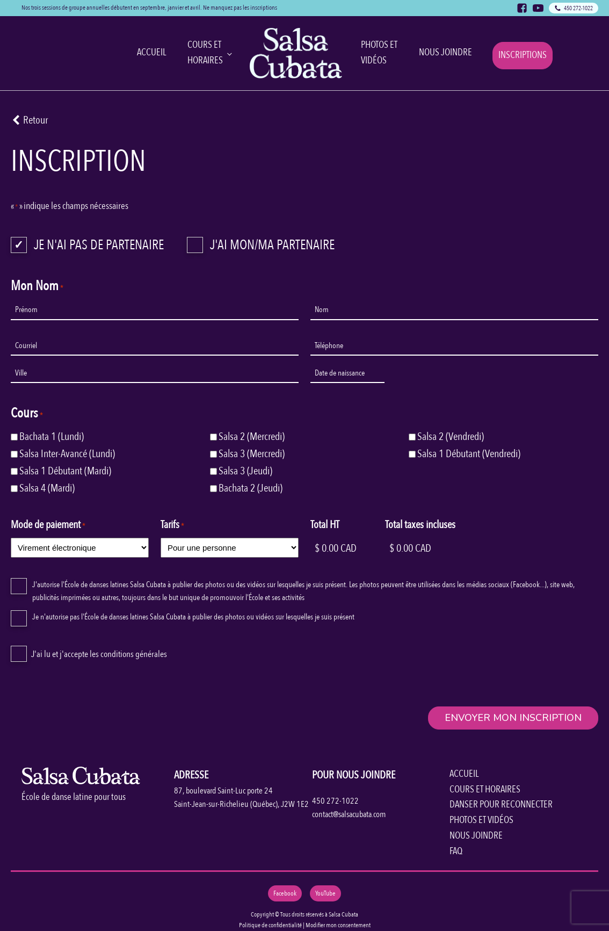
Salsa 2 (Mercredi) (252, 436)
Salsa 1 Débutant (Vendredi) (468, 453)
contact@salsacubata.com (349, 814)
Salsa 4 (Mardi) (47, 488)
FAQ (456, 851)
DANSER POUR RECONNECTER (501, 804)
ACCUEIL (464, 774)
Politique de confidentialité (270, 925)
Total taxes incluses (420, 524)
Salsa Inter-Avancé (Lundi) (67, 453)
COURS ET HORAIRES (485, 789)
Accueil (151, 52)
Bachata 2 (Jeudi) (250, 488)
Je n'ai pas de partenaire (99, 245)
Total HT (324, 524)
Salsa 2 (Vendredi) (450, 436)
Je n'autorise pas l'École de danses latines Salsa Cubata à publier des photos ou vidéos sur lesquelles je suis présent (193, 616)
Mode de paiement (48, 524)
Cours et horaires (205, 52)
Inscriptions (522, 55)
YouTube (325, 893)
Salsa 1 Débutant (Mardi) (65, 471)
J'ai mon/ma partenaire (272, 245)
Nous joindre (445, 52)
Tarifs (172, 524)
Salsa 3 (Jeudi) (245, 471)
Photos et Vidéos (379, 52)
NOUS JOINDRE (476, 835)
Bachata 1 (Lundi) (51, 436)
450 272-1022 (335, 801)
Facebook (284, 893)
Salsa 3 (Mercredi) (252, 453)
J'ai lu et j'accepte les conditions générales (99, 654)
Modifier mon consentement (338, 925)
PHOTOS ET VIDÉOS (481, 820)
